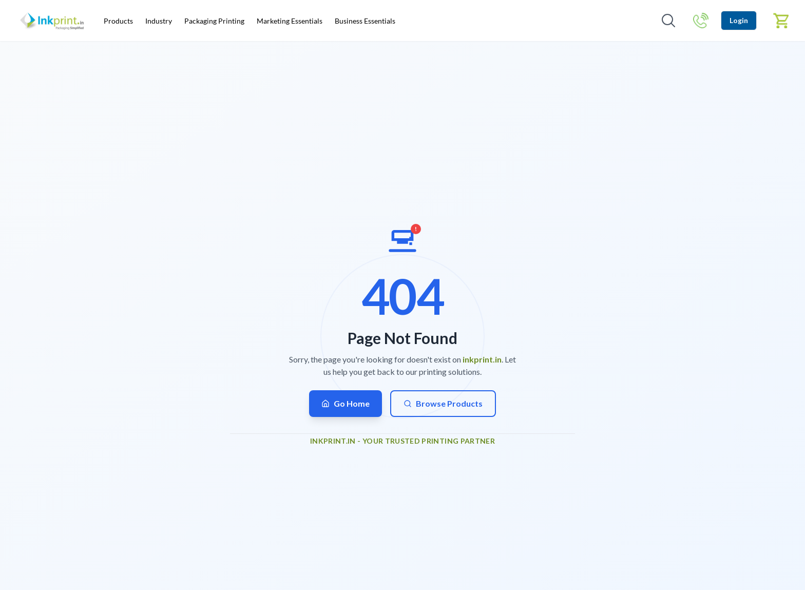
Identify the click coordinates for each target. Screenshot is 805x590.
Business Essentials (365, 20)
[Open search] (668, 20)
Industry (158, 20)
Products (118, 20)
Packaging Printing (214, 20)
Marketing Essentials (289, 20)
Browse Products (443, 403)
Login (739, 20)
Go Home (345, 403)
